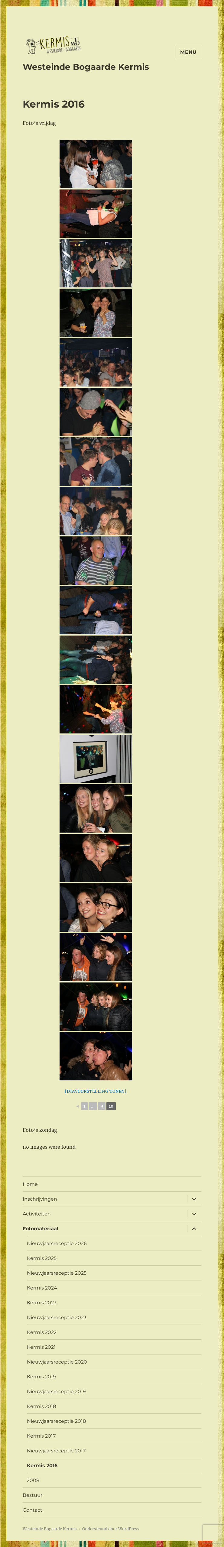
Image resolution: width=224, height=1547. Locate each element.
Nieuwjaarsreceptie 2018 (56, 1421)
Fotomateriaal (40, 1228)
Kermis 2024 (42, 1288)
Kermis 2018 (41, 1406)
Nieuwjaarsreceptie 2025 (56, 1273)
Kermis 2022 (42, 1332)
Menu (188, 52)
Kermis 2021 (41, 1347)
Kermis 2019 (41, 1377)
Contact (32, 1510)
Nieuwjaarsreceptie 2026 (57, 1243)
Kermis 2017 (41, 1436)
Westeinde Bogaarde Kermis (86, 67)
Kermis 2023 (42, 1303)
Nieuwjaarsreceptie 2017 (56, 1451)
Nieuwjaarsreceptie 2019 (56, 1391)
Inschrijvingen (40, 1199)
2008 (33, 1480)
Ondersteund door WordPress (110, 1529)
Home (30, 1184)
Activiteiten (37, 1214)
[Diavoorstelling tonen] (96, 1091)
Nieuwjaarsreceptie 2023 (56, 1317)
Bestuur (32, 1495)
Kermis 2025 (42, 1258)
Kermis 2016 (42, 1465)
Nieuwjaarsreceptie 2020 (57, 1362)
